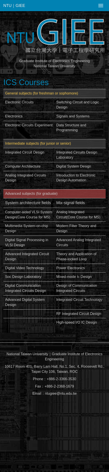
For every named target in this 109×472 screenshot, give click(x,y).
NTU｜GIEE (14, 5)
